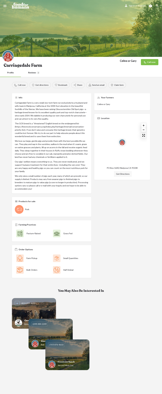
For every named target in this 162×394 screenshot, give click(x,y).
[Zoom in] (143, 125)
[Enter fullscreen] (143, 135)
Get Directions (123, 174)
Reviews (34, 72)
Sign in (132, 5)
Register (142, 5)
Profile (10, 72)
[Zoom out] (143, 130)
